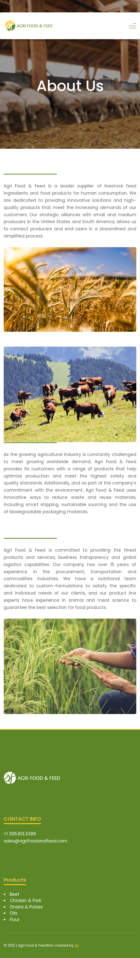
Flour (15, 920)
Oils (13, 913)
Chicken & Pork (25, 900)
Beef (14, 894)
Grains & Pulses (26, 907)
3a (76, 945)
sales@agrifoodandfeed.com (35, 841)
